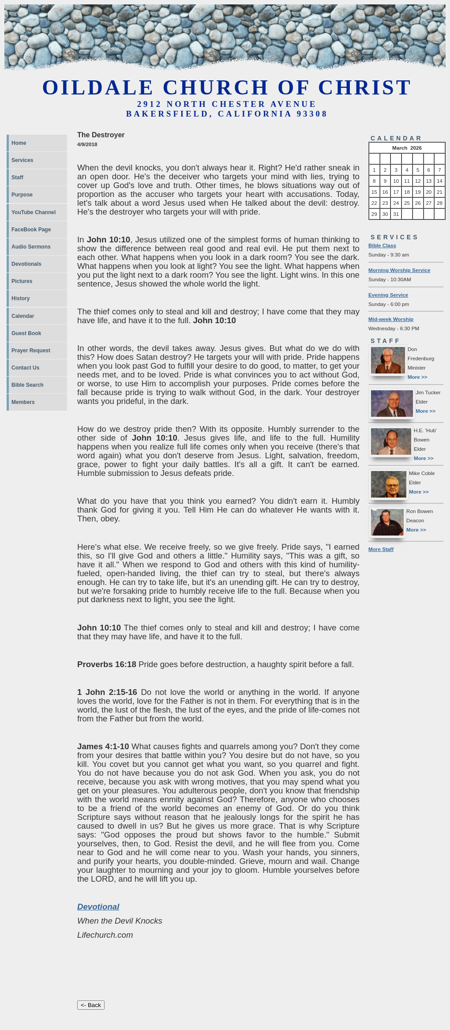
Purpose (22, 195)
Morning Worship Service (399, 270)
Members (23, 402)
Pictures (21, 281)
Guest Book (26, 333)
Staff (17, 177)
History (20, 298)
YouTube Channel (33, 212)
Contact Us (25, 368)
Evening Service (388, 295)
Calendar (22, 316)
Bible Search (27, 385)
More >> (418, 377)
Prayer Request (30, 350)
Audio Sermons (31, 247)
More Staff (381, 549)
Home (18, 143)
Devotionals (26, 264)
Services (22, 160)
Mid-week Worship (390, 319)
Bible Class (382, 245)
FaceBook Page (31, 229)
